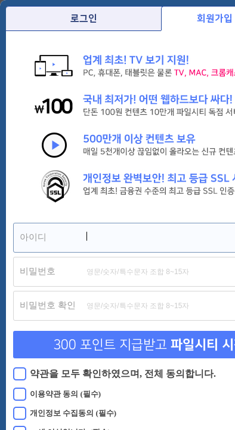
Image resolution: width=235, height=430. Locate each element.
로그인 (83, 18)
